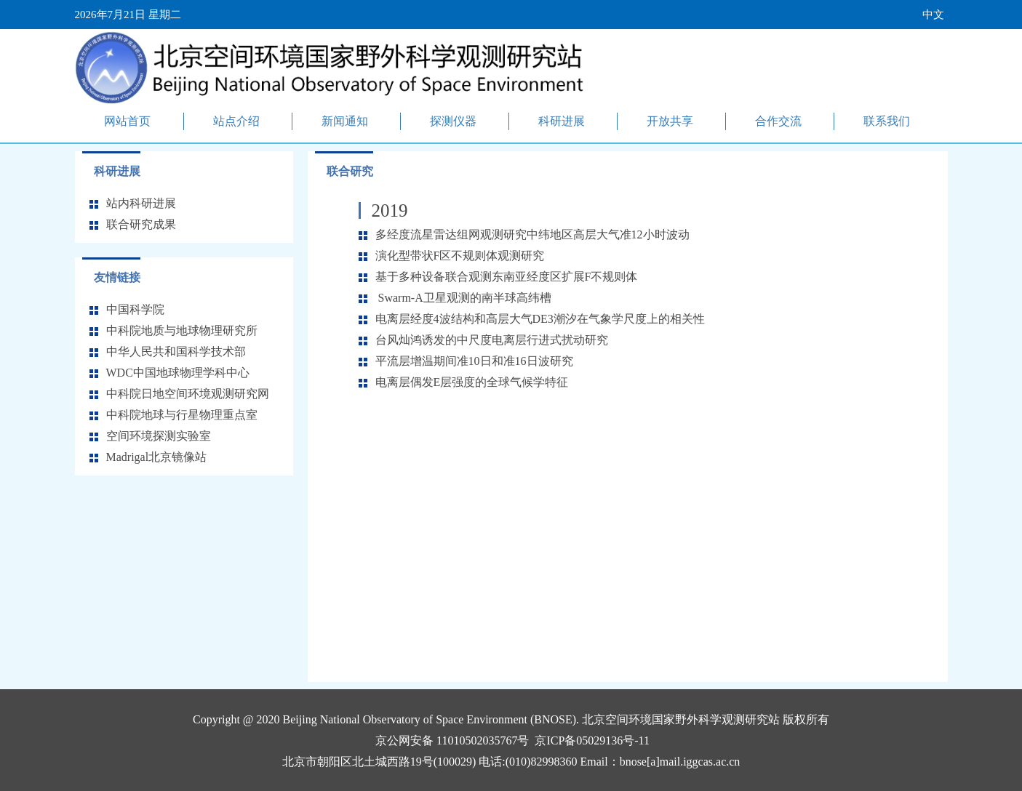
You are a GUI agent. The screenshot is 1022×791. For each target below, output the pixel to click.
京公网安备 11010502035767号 (452, 740)
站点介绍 (236, 121)
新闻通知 (345, 121)
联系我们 (886, 121)
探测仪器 (453, 121)
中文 (933, 14)
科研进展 (561, 121)
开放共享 (670, 121)
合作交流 (778, 121)
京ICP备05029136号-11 (592, 740)
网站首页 (127, 121)
